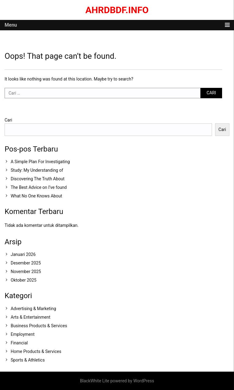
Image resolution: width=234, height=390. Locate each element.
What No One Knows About (36, 195)
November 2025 (26, 271)
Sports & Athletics (28, 360)
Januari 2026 (23, 254)
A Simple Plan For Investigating (40, 161)
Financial (19, 342)
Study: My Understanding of (37, 170)
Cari (8, 120)
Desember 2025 (26, 263)
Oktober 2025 (23, 280)
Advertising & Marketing (33, 308)
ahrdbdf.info (116, 10)
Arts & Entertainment (30, 317)
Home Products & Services (36, 351)
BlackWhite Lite (94, 380)
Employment (23, 334)
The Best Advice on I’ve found (39, 187)
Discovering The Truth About (37, 178)
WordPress (143, 380)
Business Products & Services (39, 325)
